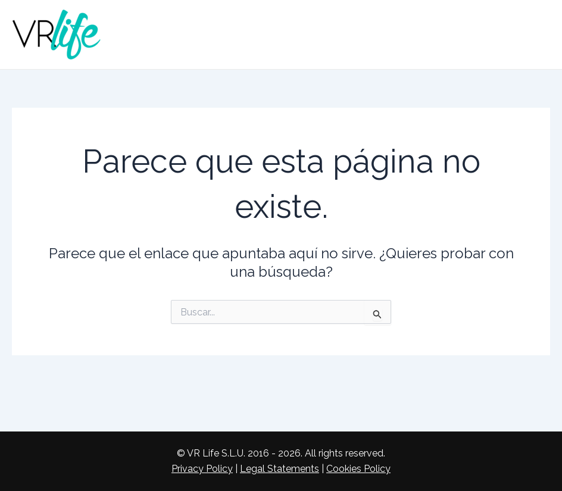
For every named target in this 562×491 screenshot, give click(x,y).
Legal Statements (279, 468)
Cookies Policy (358, 468)
